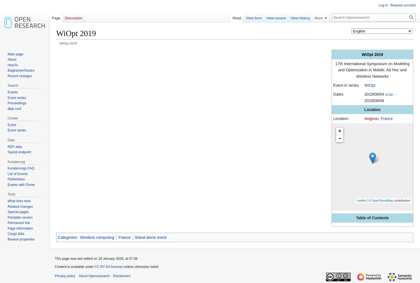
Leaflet (361, 200)
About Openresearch (94, 276)
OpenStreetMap (382, 200)
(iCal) (389, 94)
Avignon (371, 118)
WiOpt (369, 85)
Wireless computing (97, 237)
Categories (67, 237)
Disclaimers (121, 276)
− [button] (339, 138)
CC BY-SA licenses (109, 267)
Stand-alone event (151, 237)
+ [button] (339, 131)
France (387, 118)
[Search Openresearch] (374, 17)
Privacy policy (65, 276)
